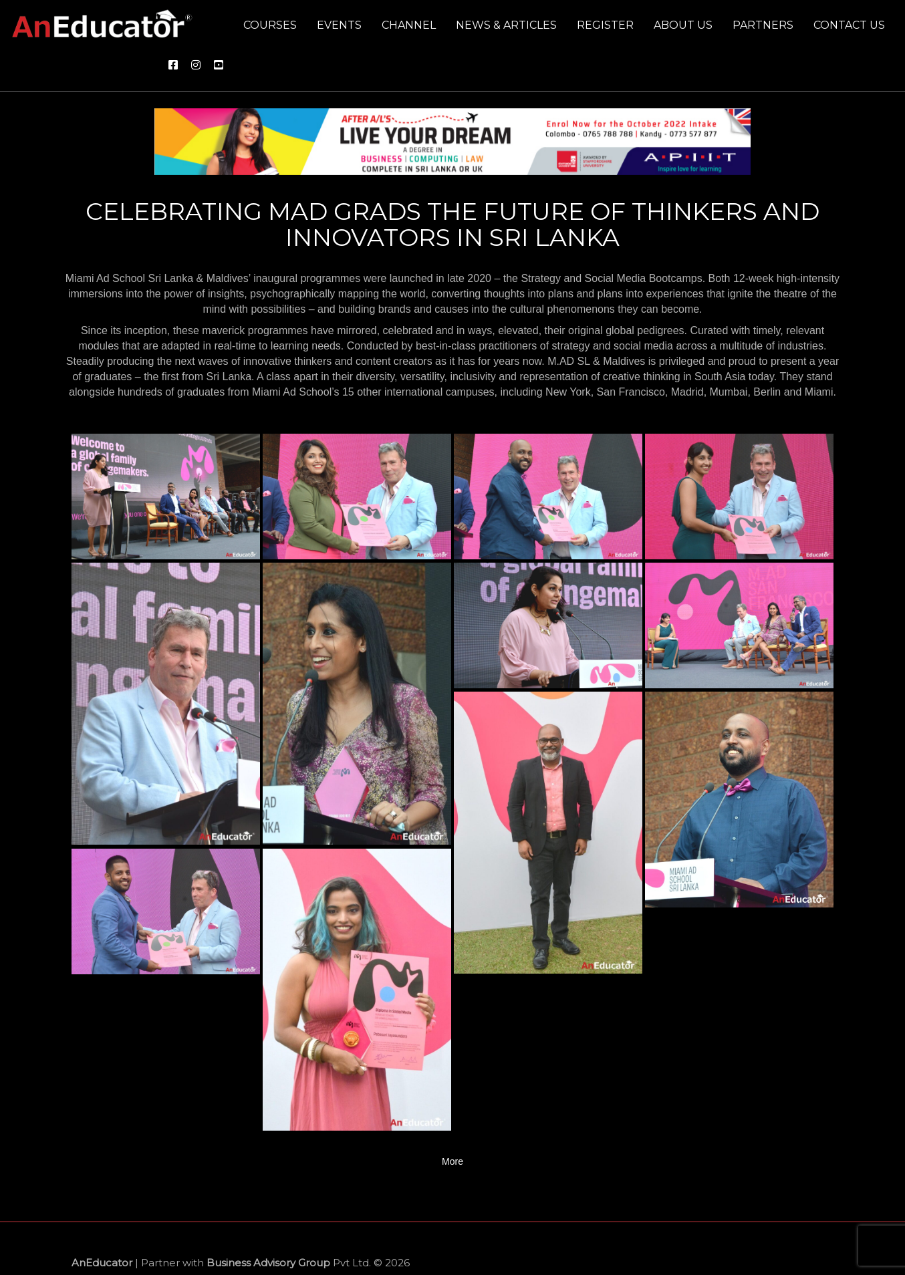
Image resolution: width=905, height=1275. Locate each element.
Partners (763, 25)
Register (605, 25)
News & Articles (506, 25)
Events (339, 25)
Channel (409, 25)
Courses (270, 25)
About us (683, 25)
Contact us (849, 25)
